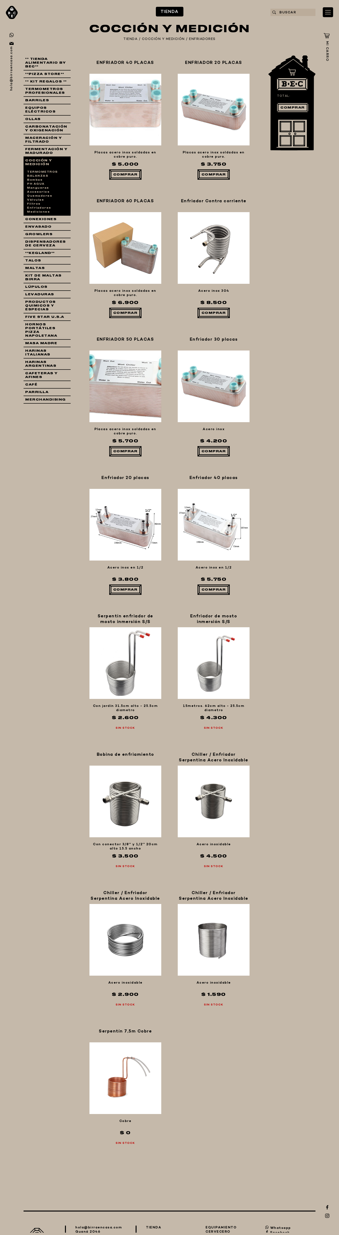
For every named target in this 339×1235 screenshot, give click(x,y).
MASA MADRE (41, 343)
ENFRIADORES (202, 39)
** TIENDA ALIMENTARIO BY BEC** (45, 63)
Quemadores (39, 196)
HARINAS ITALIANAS (37, 352)
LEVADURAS (39, 294)
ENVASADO (38, 226)
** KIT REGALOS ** (46, 81)
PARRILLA (36, 392)
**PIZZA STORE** (44, 74)
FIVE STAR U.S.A (44, 317)
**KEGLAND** (40, 253)
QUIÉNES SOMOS (121, 1007)
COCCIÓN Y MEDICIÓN (163, 39)
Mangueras (38, 188)
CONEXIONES (40, 219)
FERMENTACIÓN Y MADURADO (46, 151)
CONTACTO (91, 1032)
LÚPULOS (36, 286)
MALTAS (35, 268)
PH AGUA (36, 184)
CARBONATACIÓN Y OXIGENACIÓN (46, 128)
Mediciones (38, 212)
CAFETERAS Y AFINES (41, 375)
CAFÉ (31, 384)
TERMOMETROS (42, 172)
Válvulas (35, 200)
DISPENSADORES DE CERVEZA (45, 243)
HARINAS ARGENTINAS (40, 364)
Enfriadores (39, 208)
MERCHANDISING (45, 399)
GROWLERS (38, 234)
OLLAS (33, 119)
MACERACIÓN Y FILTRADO (43, 139)
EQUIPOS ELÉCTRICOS (40, 109)
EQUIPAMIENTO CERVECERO (113, 974)
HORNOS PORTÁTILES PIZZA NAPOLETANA (41, 330)
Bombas (34, 180)
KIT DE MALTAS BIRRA (43, 277)
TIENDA (69, 940)
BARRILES (37, 100)
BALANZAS (37, 176)
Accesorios (38, 192)
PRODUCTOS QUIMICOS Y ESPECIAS (40, 305)
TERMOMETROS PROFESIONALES (45, 91)
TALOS (33, 260)
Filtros (33, 204)
